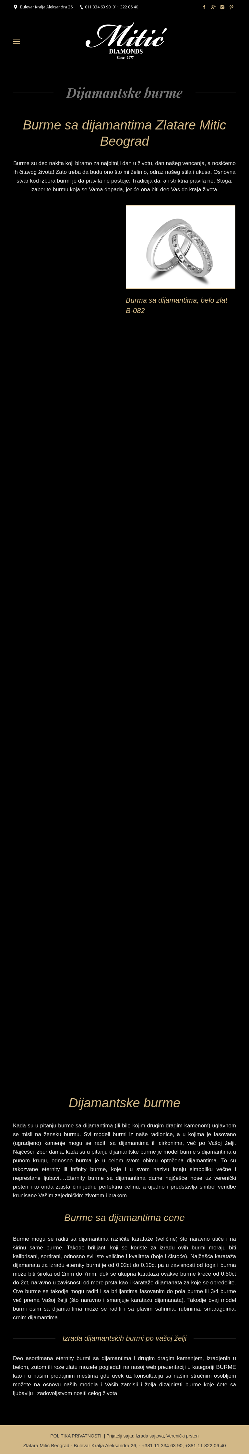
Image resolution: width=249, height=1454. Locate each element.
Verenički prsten (182, 1435)
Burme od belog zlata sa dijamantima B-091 (51, 305)
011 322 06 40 (125, 7)
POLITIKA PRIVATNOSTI (76, 1435)
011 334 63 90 (98, 7)
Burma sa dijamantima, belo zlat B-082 (176, 305)
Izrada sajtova (150, 1435)
